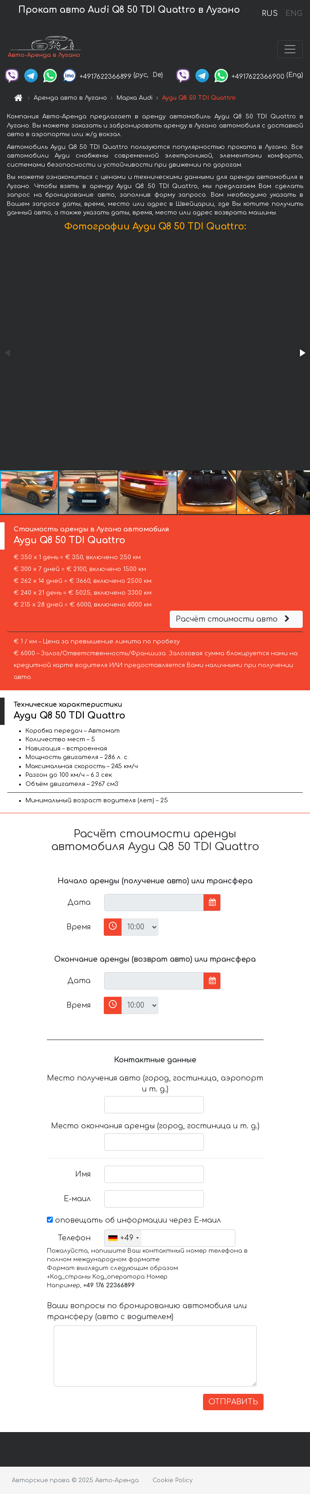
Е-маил (77, 1199)
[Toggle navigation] (290, 49)
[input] (154, 902)
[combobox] (123, 1238)
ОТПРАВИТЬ (233, 1402)
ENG (293, 14)
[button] (302, 353)
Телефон (74, 1238)
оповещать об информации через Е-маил (134, 1220)
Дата (79, 902)
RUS (270, 14)
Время (78, 927)
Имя (83, 1174)
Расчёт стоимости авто (234, 619)
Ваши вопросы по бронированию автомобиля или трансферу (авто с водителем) (147, 1311)
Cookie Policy (172, 1480)
